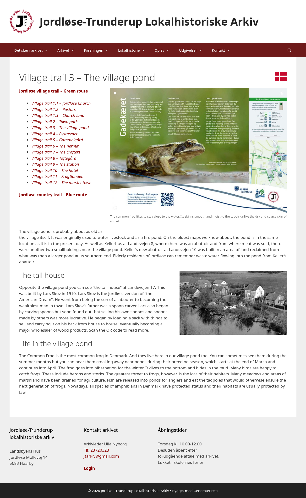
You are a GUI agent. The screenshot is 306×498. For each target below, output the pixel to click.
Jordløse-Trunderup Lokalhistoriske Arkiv (149, 21)
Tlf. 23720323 (96, 450)
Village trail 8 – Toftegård (53, 158)
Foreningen (98, 50)
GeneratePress (205, 490)
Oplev (165, 50)
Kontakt (223, 50)
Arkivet (68, 50)
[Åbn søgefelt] (289, 50)
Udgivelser (193, 50)
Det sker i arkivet (33, 50)
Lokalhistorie (134, 50)
